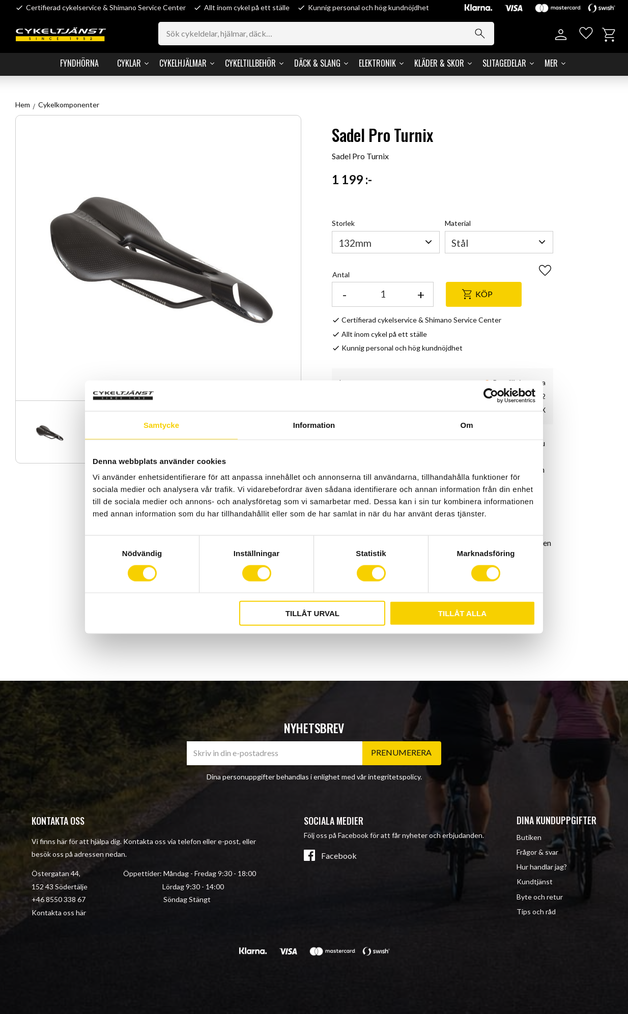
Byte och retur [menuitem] (540, 896)
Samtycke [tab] (161, 424)
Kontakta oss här (59, 912)
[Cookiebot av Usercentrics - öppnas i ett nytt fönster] (490, 395)
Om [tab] (466, 424)
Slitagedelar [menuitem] (504, 63)
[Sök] (488, 33)
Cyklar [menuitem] (129, 63)
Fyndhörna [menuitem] (79, 63)
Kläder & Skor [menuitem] (439, 63)
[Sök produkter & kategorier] (334, 33)
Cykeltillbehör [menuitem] (250, 63)
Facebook (339, 856)
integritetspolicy (394, 776)
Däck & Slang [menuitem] (317, 63)
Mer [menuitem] (551, 63)
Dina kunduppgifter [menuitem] (556, 820)
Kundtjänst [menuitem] (535, 881)
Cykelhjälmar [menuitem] (183, 63)
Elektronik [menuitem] (377, 63)
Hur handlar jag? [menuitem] (542, 866)
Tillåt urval (312, 613)
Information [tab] (314, 424)
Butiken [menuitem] (529, 837)
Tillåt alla (462, 613)
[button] (583, 35)
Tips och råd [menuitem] (536, 911)
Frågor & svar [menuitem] (537, 852)
